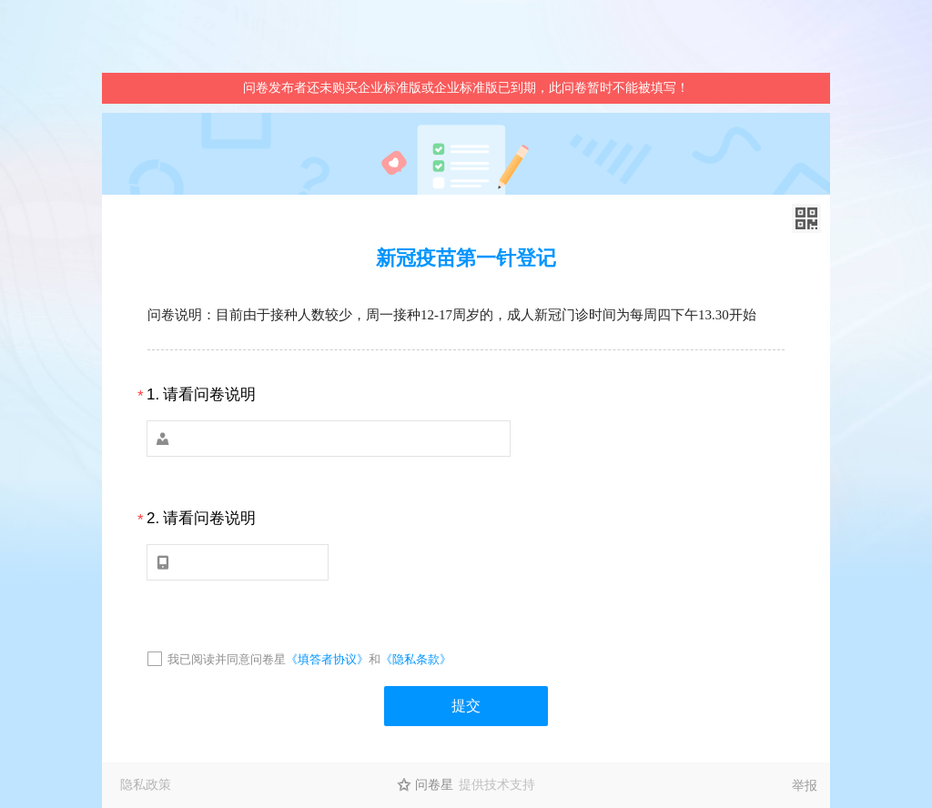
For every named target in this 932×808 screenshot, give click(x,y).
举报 (804, 785)
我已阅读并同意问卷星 (226, 659)
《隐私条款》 (415, 659)
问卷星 (434, 784)
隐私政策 (145, 784)
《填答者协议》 (327, 659)
